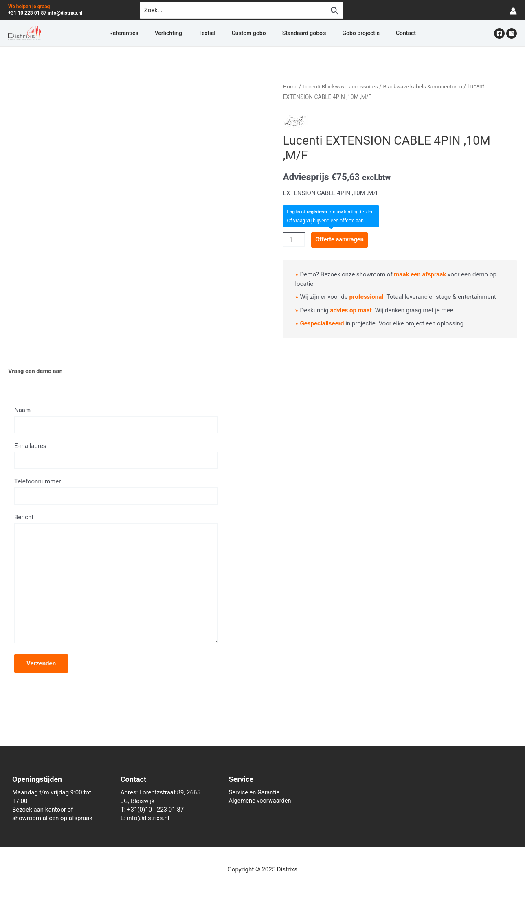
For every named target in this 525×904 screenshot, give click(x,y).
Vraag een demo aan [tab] (36, 371)
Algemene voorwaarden (261, 801)
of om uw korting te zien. (332, 211)
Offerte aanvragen (341, 239)
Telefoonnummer (116, 491)
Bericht (116, 583)
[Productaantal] (294, 240)
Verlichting (188, 33)
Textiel (216, 33)
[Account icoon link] (513, 10)
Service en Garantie (255, 792)
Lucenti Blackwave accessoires (342, 86)
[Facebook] (499, 33)
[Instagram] (511, 33)
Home (290, 86)
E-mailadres (116, 456)
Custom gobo (249, 33)
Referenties (153, 33)
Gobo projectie (341, 33)
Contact (377, 33)
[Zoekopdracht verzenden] (335, 10)
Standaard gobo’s (294, 33)
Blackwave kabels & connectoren (427, 86)
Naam (116, 420)
